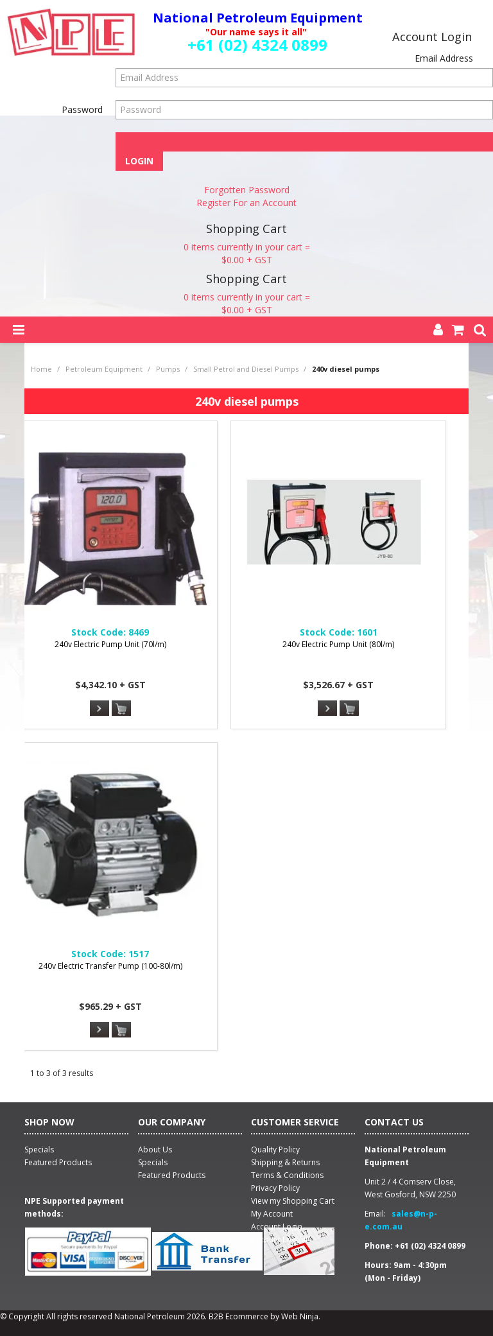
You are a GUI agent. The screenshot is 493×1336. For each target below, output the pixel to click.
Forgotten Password (247, 190)
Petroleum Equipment (104, 369)
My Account (272, 1213)
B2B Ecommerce (238, 1316)
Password (82, 109)
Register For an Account (246, 202)
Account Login (276, 1226)
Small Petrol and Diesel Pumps (245, 369)
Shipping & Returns (285, 1162)
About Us (155, 1149)
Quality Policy (275, 1149)
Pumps (168, 369)
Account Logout (279, 1239)
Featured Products (171, 1175)
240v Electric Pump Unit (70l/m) (110, 644)
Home (41, 369)
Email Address (444, 58)
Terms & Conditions (287, 1175)
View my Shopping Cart (292, 1200)
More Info (99, 708)
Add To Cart (121, 709)
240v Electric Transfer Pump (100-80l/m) (110, 965)
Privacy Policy (275, 1188)
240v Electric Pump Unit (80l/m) (338, 644)
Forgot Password (304, 141)
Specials (153, 1162)
